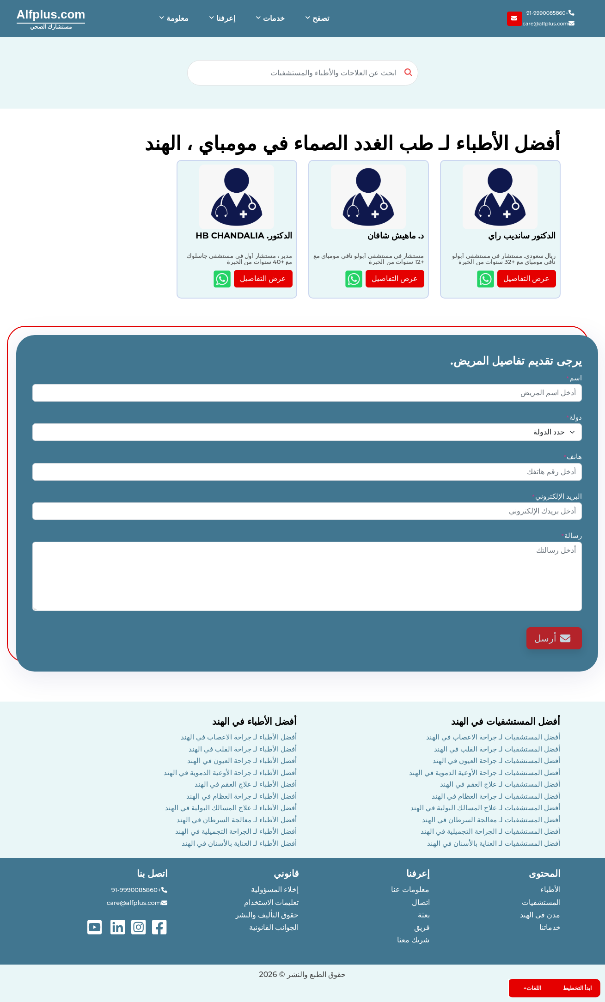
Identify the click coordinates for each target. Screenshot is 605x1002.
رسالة (571, 535)
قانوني (286, 873)
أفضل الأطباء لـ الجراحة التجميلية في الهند (236, 831)
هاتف (572, 456)
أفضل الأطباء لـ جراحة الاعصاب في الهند (239, 737)
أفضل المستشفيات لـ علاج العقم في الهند (500, 784)
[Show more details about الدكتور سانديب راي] (486, 278)
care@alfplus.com (548, 23)
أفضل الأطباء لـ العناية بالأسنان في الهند (239, 843)
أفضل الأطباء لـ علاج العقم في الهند (246, 784)
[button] (316, 18)
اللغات (533, 987)
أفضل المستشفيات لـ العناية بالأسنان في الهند (493, 843)
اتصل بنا (152, 873)
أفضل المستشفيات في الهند (506, 721)
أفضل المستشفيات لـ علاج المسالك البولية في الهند (485, 807)
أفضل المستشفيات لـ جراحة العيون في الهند (496, 760)
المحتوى (545, 873)
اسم (574, 377)
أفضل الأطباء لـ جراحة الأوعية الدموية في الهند (230, 772)
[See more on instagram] (139, 926)
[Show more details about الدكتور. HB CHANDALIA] (223, 278)
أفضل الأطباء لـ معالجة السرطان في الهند (237, 819)
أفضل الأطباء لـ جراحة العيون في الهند (242, 760)
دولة (574, 417)
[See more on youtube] (96, 926)
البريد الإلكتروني (557, 496)
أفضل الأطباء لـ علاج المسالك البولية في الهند (231, 807)
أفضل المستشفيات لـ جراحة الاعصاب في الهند (493, 737)
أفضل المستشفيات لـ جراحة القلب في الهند (497, 749)
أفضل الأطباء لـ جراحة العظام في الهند (241, 796)
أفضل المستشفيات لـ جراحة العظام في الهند (496, 796)
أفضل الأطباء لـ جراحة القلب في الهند (243, 749)
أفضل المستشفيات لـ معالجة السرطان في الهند (491, 819)
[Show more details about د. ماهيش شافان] (355, 278)
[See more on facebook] (160, 926)
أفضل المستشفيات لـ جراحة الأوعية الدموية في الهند (484, 772)
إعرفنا (418, 873)
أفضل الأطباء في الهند (254, 721)
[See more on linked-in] (118, 926)
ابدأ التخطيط (577, 987)
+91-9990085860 (550, 13)
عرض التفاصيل (526, 278)
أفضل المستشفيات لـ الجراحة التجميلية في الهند (490, 831)
